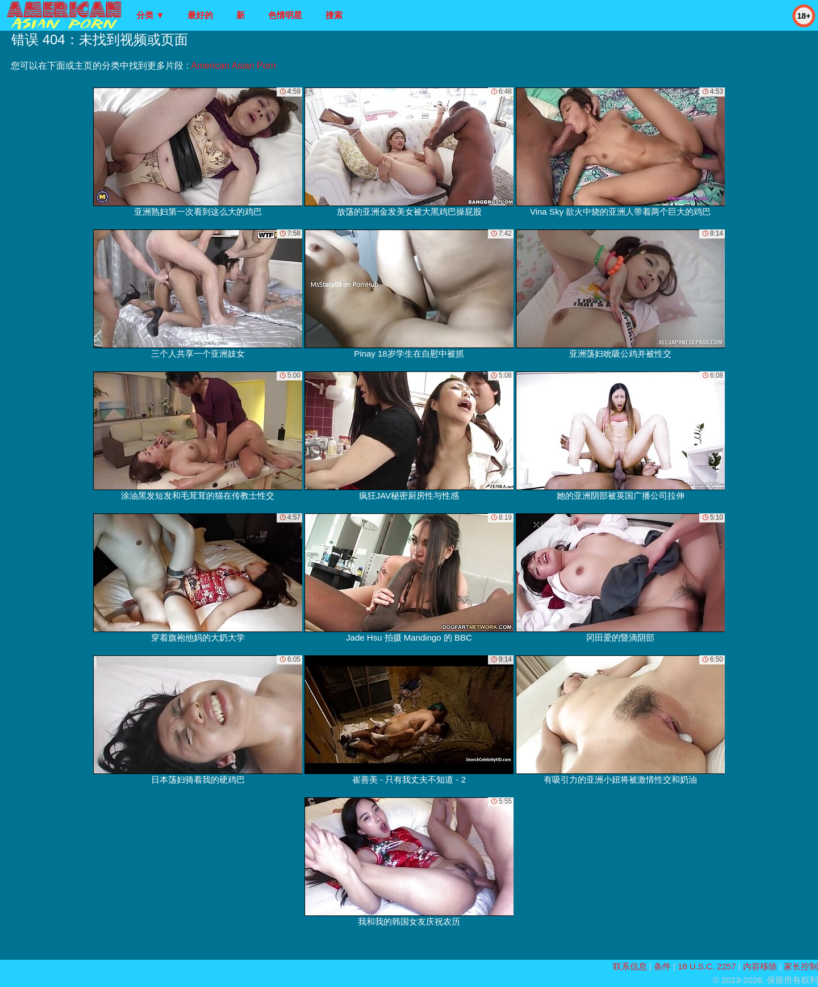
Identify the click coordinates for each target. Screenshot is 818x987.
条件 (662, 966)
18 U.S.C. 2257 (707, 966)
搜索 (334, 15)
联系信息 (630, 966)
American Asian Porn (233, 65)
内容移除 (760, 966)
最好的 (200, 15)
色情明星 (285, 15)
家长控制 (801, 966)
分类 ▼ (150, 15)
